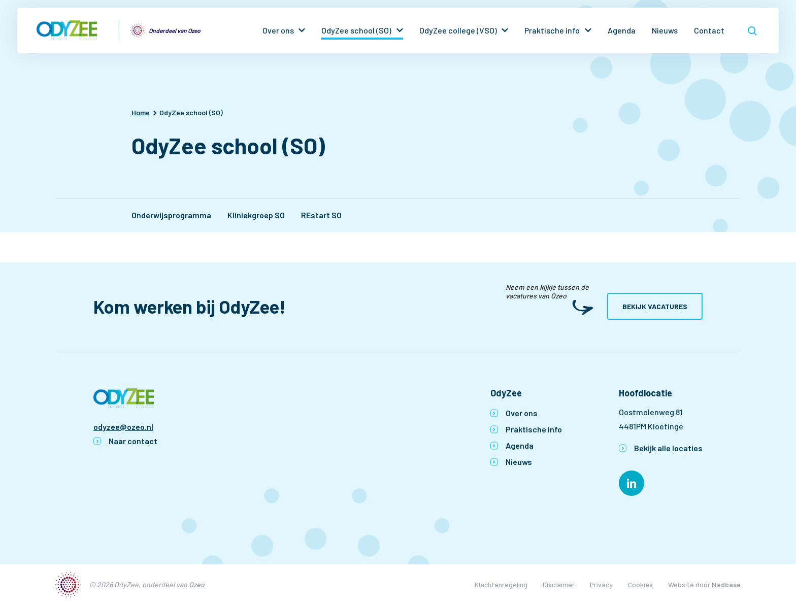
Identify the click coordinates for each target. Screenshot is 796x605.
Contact (709, 30)
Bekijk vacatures (654, 306)
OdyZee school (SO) (356, 30)
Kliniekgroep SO (256, 215)
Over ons (278, 30)
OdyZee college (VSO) (458, 30)
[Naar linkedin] (631, 483)
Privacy (601, 584)
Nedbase (726, 584)
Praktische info (552, 30)
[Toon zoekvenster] (752, 30)
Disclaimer (559, 584)
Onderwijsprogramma (171, 215)
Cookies (640, 584)
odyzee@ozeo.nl (123, 426)
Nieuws (665, 30)
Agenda (622, 30)
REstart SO (321, 215)
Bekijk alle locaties (668, 448)
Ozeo (197, 584)
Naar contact (133, 441)
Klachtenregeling (501, 584)
